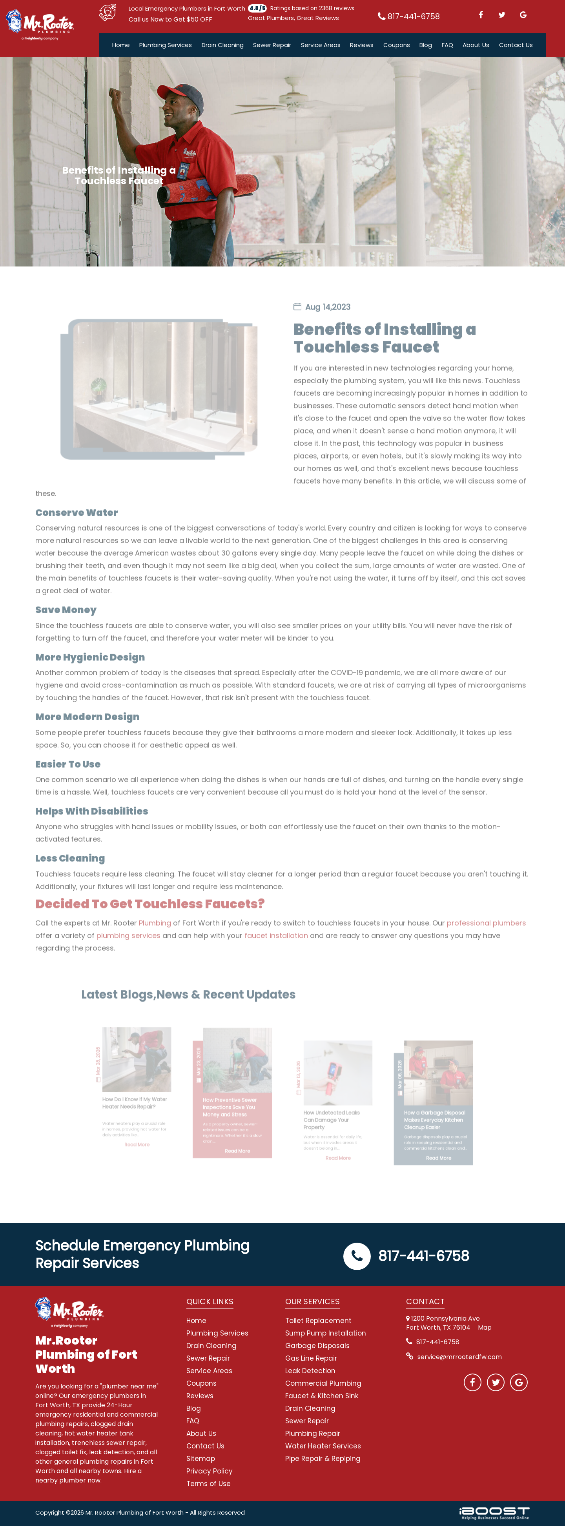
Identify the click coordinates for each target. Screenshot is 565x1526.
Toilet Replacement (318, 1320)
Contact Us (516, 45)
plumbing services (128, 949)
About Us (476, 45)
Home (121, 45)
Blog (425, 45)
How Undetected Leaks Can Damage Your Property (323, 1111)
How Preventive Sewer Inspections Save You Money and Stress (239, 1101)
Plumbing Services (165, 45)
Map (485, 1327)
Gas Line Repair (311, 1358)
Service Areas (321, 45)
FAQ (447, 45)
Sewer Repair (272, 45)
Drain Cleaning (223, 45)
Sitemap (200, 1458)
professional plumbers (486, 937)
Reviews (362, 45)
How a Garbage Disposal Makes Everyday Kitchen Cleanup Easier (407, 1111)
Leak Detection (310, 1371)
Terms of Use (208, 1483)
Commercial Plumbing (323, 1383)
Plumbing (155, 937)
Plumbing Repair (312, 1433)
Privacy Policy (209, 1471)
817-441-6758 (406, 1256)
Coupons (396, 45)
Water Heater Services (323, 1446)
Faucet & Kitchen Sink (321, 1396)
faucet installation (276, 949)
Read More (161, 1126)
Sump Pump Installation (325, 1333)
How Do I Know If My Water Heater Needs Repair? (160, 1098)
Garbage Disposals (317, 1345)
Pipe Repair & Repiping (323, 1458)
